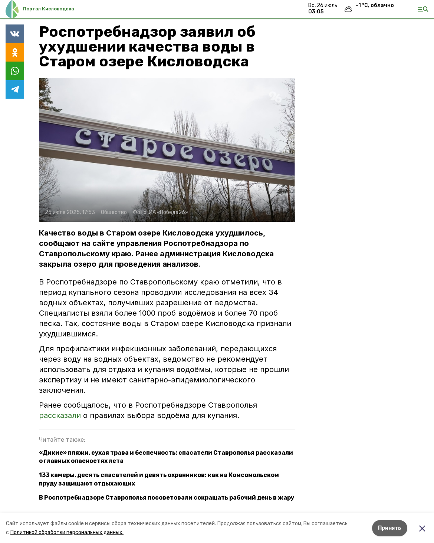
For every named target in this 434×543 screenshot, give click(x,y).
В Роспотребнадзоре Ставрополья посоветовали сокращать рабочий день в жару (166, 497)
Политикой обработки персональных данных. (67, 532)
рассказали (61, 415)
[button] (167, 150)
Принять (389, 528)
